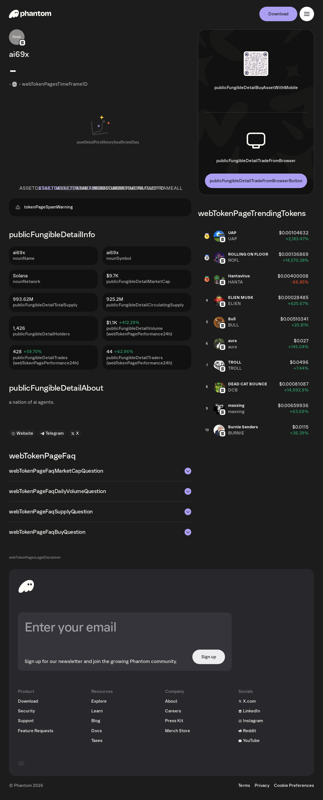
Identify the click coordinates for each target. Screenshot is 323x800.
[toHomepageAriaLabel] (26, 588)
